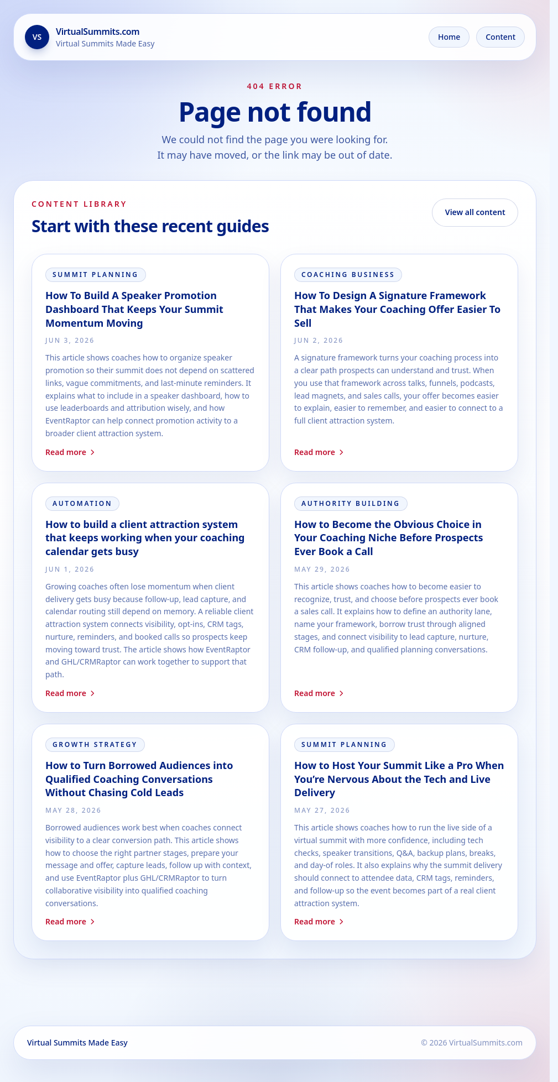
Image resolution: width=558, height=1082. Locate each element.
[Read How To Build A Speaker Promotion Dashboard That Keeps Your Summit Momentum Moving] (150, 363)
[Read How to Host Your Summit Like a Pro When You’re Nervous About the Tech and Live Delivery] (399, 833)
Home (449, 37)
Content (500, 37)
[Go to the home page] (89, 37)
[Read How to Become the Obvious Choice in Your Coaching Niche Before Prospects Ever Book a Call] (399, 598)
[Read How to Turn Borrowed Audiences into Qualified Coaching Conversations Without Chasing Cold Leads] (150, 833)
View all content (475, 212)
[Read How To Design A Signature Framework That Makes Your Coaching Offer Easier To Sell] (399, 363)
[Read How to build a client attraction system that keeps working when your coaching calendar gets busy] (150, 598)
